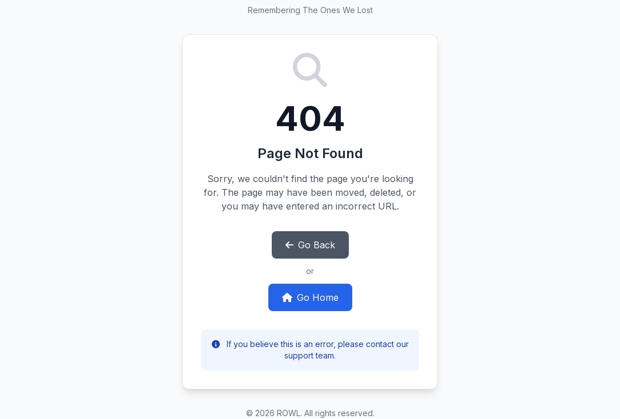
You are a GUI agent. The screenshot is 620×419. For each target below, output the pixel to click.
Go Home (310, 297)
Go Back (310, 245)
